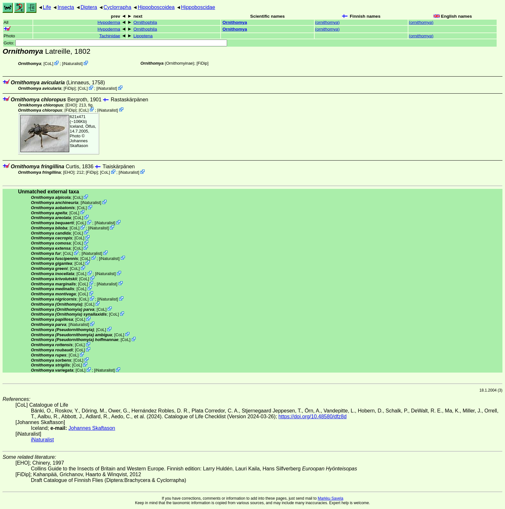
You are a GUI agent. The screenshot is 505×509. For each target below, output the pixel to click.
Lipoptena (143, 35)
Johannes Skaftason (79, 143)
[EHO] (71, 105)
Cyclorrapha (117, 7)
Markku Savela (330, 498)
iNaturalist (72, 63)
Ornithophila (145, 22)
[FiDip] (202, 63)
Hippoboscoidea (156, 7)
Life (47, 7)
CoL (48, 63)
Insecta (65, 7)
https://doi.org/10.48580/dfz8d (312, 416)
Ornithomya (235, 22)
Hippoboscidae (198, 7)
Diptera (89, 7)
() (327, 22)
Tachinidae (109, 35)
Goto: (115, 43)
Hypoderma (109, 22)
